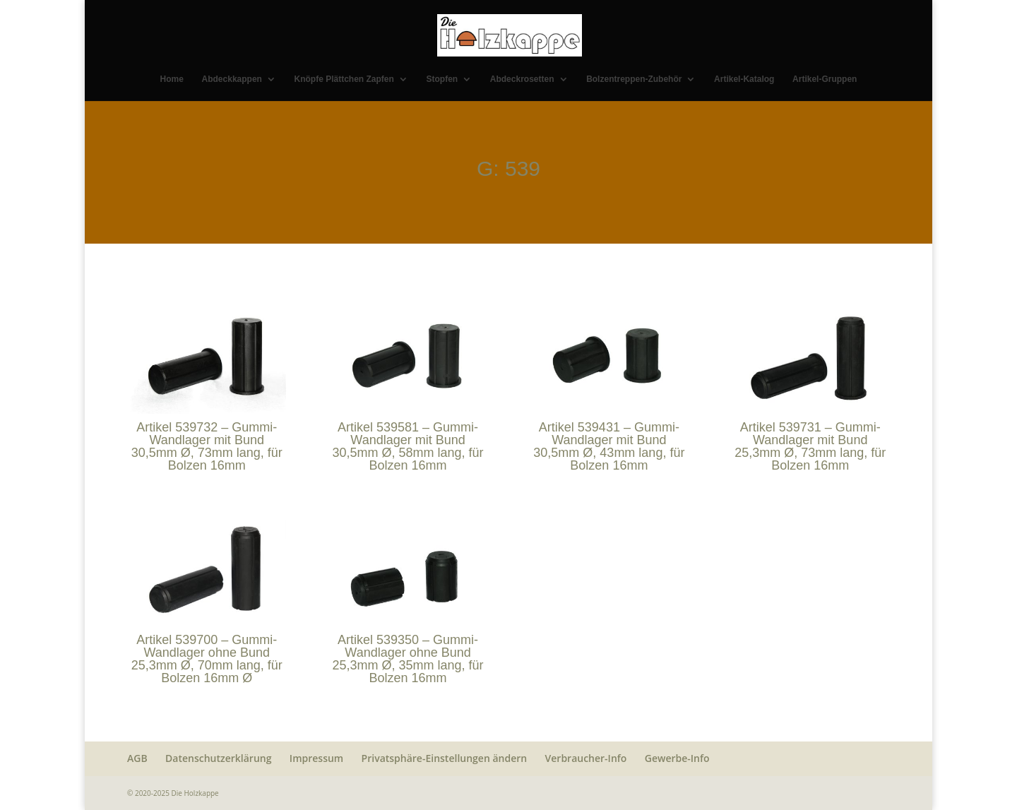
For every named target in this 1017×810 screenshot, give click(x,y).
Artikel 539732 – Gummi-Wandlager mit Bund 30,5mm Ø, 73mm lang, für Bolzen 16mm (206, 446)
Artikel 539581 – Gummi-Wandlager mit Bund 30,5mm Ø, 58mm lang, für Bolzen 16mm (408, 446)
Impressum (316, 758)
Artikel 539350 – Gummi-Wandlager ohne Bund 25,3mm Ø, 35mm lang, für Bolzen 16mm (408, 659)
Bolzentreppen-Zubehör (634, 79)
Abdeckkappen (232, 79)
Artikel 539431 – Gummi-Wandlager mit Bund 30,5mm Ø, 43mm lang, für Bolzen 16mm (608, 446)
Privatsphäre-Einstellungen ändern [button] (445, 758)
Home (172, 79)
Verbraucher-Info (586, 758)
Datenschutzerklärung (218, 758)
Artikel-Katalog (744, 79)
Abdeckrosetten (522, 79)
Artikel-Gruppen (824, 79)
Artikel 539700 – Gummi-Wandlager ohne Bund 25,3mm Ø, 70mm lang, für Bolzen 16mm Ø (206, 659)
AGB (137, 758)
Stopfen (442, 79)
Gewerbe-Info (677, 758)
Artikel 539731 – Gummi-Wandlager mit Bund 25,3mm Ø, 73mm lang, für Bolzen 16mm (810, 446)
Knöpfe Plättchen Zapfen (344, 79)
